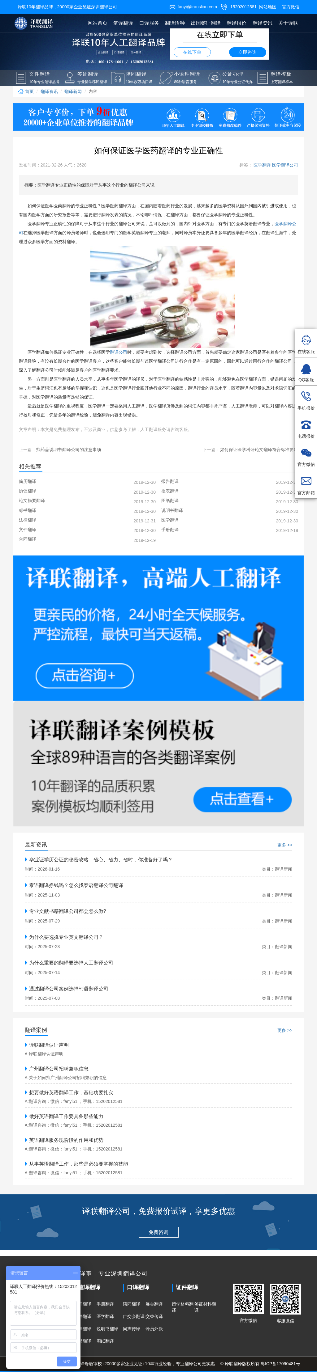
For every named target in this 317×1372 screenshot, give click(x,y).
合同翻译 (82, 1304)
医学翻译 (105, 1316)
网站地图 (267, 6)
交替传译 (154, 1316)
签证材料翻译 (205, 1307)
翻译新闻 (73, 91)
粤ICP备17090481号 (280, 1363)
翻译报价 (236, 23)
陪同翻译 (131, 1304)
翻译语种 (175, 23)
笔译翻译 (123, 23)
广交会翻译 (134, 1316)
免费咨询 (158, 1232)
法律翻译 (82, 1328)
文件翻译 (82, 1316)
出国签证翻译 (206, 23)
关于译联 (288, 23)
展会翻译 (154, 1304)
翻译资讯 (262, 23)
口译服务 (149, 23)
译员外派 (154, 1328)
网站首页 (97, 23)
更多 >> (284, 844)
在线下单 (192, 52)
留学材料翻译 (182, 1307)
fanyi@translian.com (193, 6)
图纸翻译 (105, 1341)
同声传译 (131, 1328)
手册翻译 (105, 1304)
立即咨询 (247, 52)
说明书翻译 (107, 1328)
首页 (26, 91)
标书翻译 (82, 1341)
